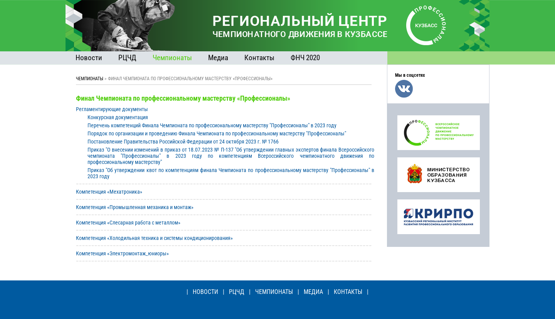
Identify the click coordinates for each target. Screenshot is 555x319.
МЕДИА (313, 291)
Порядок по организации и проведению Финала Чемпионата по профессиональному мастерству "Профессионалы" (216, 133)
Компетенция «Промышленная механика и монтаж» (134, 207)
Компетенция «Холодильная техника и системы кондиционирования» (154, 238)
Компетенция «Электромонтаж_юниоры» (122, 253)
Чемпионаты (172, 57)
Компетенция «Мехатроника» (109, 192)
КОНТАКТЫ (348, 291)
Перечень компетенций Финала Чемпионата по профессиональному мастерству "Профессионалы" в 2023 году (211, 125)
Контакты (259, 57)
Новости (89, 57)
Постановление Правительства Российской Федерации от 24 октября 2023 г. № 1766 (183, 141)
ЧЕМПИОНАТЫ (89, 78)
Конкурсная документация (117, 117)
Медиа (218, 57)
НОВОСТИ (205, 291)
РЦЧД (127, 57)
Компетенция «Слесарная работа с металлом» (128, 222)
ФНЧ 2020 (305, 57)
